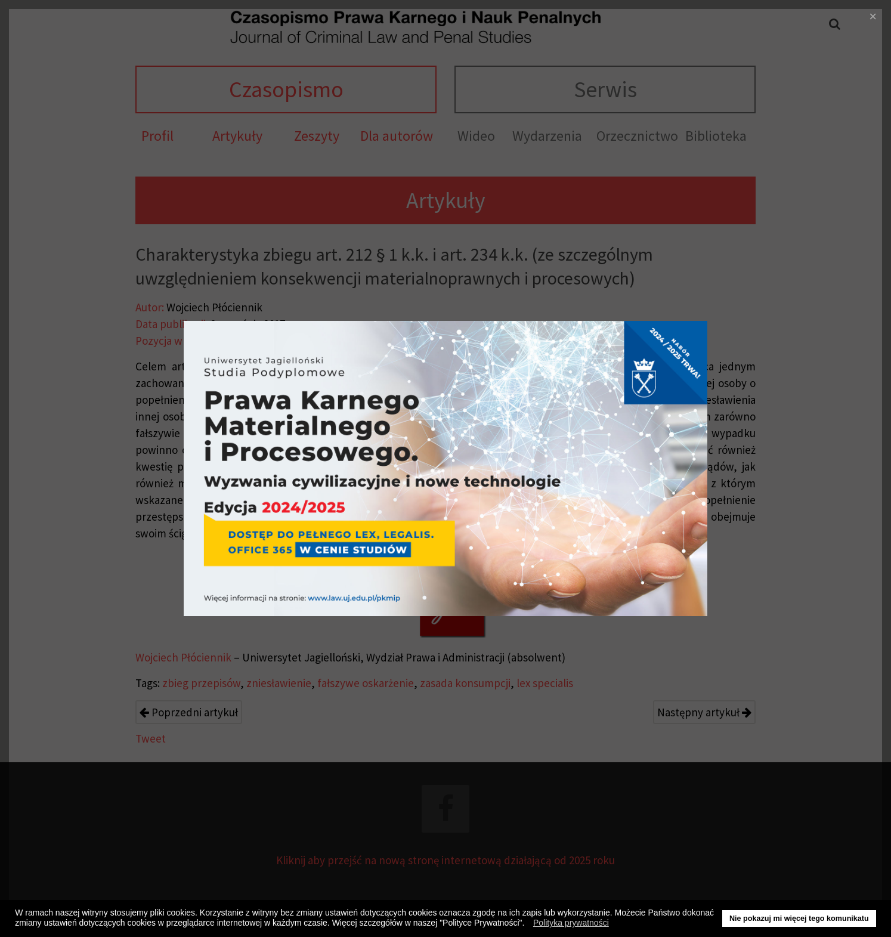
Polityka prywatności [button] (571, 922)
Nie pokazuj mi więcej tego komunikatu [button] (799, 918)
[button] (527, 924)
